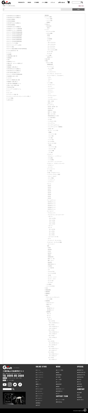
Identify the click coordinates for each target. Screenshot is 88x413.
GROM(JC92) (50, 256)
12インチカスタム (52, 44)
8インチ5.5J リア (53, 359)
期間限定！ (48, 293)
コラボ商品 (48, 284)
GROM (48, 35)
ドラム (49, 77)
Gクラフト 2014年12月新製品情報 (14, 34)
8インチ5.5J (51, 234)
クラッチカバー (51, 88)
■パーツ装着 (58, 379)
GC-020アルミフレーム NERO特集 (14, 28)
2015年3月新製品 (11, 21)
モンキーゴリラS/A (52, 143)
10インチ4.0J (52, 222)
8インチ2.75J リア (53, 344)
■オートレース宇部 (60, 399)
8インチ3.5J (51, 231)
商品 (47, 60)
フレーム (49, 183)
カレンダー (9, 92)
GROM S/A (50, 110)
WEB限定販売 (50, 64)
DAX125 (49, 253)
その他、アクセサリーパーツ (53, 172)
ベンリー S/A (50, 139)
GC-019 (49, 192)
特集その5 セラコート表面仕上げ (14, 63)
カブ (49, 269)
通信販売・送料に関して (12, 67)
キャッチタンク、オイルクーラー (54, 73)
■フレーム (38, 370)
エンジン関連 (51, 68)
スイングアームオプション (53, 125)
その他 (49, 275)
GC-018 (49, 190)
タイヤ (49, 238)
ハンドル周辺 (51, 159)
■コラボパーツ (39, 400)
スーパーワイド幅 (52, 134)
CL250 (49, 247)
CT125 (49, 251)
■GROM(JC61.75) (81, 374)
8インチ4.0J (51, 233)
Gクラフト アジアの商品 (12, 43)
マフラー (50, 70)
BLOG (48, 27)
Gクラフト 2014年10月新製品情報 (14, 32)
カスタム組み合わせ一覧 (12, 50)
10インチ (50, 216)
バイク (47, 29)
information (48, 26)
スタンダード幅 (52, 148)
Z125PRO (50, 266)
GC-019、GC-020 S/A (53, 106)
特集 (47, 295)
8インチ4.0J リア (53, 355)
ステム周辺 (50, 157)
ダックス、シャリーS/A (53, 130)
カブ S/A (50, 119)
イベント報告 (49, 18)
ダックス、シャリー (52, 277)
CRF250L (50, 249)
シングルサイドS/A (52, 121)
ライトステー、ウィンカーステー (55, 161)
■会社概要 (79, 392)
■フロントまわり (39, 388)
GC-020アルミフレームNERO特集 (14, 30)
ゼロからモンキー (50, 302)
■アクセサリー (39, 398)
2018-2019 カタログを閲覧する (14, 26)
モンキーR (49, 53)
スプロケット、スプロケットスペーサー (55, 163)
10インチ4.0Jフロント (54, 332)
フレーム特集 (49, 299)
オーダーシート (51, 84)
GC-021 (49, 196)
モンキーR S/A (51, 141)
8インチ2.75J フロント (54, 343)
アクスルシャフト (52, 212)
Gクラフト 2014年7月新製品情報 (14, 39)
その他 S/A (50, 128)
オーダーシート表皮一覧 (12, 94)
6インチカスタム (51, 46)
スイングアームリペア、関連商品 (55, 126)
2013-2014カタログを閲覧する (14, 68)
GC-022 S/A (50, 108)
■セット (37, 386)
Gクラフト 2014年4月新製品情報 (14, 37)
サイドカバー (51, 92)
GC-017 (49, 189)
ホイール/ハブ (50, 211)
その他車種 (49, 38)
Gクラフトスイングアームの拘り (14, 45)
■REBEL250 (79, 386)
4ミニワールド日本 (50, 31)
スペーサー (50, 167)
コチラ (19, 373)
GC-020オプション (52, 207)
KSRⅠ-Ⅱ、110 (51, 258)
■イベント (58, 381)
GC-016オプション (52, 201)
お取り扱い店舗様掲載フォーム (14, 83)
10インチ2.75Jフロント (54, 322)
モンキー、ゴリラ (52, 278)
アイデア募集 (10, 98)
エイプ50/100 (51, 267)
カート (8, 90)
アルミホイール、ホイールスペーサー (56, 214)
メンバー (9, 52)
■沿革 (78, 394)
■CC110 (79, 381)
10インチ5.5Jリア (53, 337)
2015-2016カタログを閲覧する (14, 17)
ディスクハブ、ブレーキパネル (54, 240)
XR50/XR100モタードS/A (53, 115)
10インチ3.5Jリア (53, 328)
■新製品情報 (58, 374)
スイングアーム (50, 104)
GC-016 (49, 187)
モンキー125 (50, 51)
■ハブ (37, 381)
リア (49, 81)
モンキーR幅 (51, 150)
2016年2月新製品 (11, 24)
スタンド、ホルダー (52, 176)
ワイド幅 (50, 137)
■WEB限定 (38, 402)
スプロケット (51, 165)
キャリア (50, 86)
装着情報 (9, 65)
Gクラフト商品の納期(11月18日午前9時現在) (17, 48)
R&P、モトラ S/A (51, 114)
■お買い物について (60, 388)
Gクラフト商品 (10, 46)
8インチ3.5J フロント (54, 348)
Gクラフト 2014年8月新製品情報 (14, 41)
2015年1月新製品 (11, 19)
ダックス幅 (51, 135)
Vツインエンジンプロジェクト (53, 297)
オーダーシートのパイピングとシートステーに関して (19, 96)
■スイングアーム (39, 372)
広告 (47, 288)
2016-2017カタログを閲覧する (14, 23)
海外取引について (11, 61)
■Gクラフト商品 (59, 370)
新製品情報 (48, 289)
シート (49, 93)
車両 (48, 245)
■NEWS (57, 372)
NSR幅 (50, 132)
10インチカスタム (52, 42)
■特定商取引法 (59, 391)
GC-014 (49, 185)
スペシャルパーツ (51, 168)
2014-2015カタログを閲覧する (14, 15)
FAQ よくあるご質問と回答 (13, 85)
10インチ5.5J (52, 223)
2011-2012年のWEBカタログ (13, 72)
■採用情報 (79, 397)
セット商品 (49, 170)
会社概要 (9, 54)
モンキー (49, 40)
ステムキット (50, 154)
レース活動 (48, 55)
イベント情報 (49, 16)
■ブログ (57, 393)
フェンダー (50, 97)
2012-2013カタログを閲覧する (14, 70)
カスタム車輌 (49, 33)
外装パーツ (50, 103)
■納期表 (57, 386)
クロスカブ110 (51, 271)
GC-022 (49, 198)
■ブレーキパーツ (39, 377)
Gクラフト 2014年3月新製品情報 (14, 35)
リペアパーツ (51, 181)
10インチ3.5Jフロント (54, 326)
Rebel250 (50, 262)
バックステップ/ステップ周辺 (53, 174)
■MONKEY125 (80, 370)
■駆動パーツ (38, 384)
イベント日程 (49, 20)
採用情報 (9, 57)
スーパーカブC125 (52, 273)
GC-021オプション (52, 209)
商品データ (48, 304)
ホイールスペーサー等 (53, 236)
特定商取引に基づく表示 (12, 76)
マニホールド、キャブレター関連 (54, 242)
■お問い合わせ (80, 399)
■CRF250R (79, 384)
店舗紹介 (48, 22)
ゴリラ (48, 37)
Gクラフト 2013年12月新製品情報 (14, 74)
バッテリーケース (52, 71)
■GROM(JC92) (80, 377)
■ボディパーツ (39, 395)
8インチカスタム (51, 48)
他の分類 (48, 59)
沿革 (8, 59)
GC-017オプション (52, 203)
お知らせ (48, 24)
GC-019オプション (52, 205)
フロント (50, 79)
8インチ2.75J (52, 229)
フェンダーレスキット (52, 99)
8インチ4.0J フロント (54, 354)
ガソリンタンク (51, 244)
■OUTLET (38, 405)
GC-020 (49, 194)
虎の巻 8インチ (50, 310)
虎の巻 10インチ (50, 308)
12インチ (50, 225)
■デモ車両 (58, 377)
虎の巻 (47, 306)
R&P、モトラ (50, 260)
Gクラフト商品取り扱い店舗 (13, 79)
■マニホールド (39, 391)
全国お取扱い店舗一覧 (12, 56)
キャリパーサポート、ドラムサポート (55, 75)
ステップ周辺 (51, 178)
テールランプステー (52, 95)
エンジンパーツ (50, 66)
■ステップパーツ (39, 374)
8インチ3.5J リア (53, 350)
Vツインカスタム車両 (52, 49)
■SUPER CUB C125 (81, 372)
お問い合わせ (10, 100)
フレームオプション (51, 200)
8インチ (50, 227)
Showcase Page (10, 87)
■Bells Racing (59, 402)
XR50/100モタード (52, 264)
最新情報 (48, 291)
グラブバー (50, 90)
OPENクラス (50, 57)
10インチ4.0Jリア (53, 333)
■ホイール (38, 379)
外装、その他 (51, 101)
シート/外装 (49, 82)
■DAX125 (79, 379)
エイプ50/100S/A (51, 117)
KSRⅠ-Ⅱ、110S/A (52, 112)
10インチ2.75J (52, 218)
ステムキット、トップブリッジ (54, 156)
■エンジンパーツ (39, 393)
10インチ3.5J (52, 220)
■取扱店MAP (59, 384)
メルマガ (9, 78)
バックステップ (51, 179)
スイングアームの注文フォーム (14, 89)
